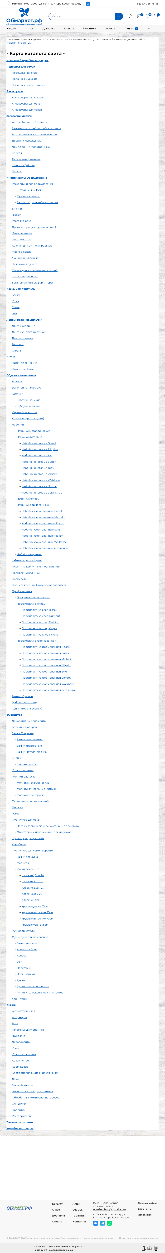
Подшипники (26, 974)
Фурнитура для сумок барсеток (33, 850)
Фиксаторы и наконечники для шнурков (44, 832)
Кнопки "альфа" (27, 764)
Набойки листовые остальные (42, 492)
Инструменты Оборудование (26, 177)
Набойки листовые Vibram (39, 474)
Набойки (18, 424)
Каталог (11, 28)
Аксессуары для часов (27, 109)
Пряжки (17, 807)
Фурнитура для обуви (26, 819)
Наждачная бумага (24, 264)
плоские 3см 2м (32, 893)
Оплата (69, 28)
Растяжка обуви (22, 220)
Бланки (17, 208)
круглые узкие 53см (35, 906)
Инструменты (21, 239)
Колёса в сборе (27, 949)
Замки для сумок (28, 856)
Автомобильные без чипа (29, 122)
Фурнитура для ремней (28, 838)
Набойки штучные (29, 554)
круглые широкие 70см (37, 918)
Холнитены (19, 998)
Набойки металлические (33, 430)
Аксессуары (14, 91)
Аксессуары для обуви (27, 103)
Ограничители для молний (30, 801)
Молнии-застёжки (24, 776)
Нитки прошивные (24, 362)
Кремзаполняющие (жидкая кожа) (35, 1072)
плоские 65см (31, 899)
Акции (129, 28)
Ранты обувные (22, 696)
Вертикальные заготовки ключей (34, 134)
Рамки (16, 813)
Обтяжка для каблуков (27, 560)
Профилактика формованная (36, 640)
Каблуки (17, 393)
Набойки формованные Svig (41, 529)
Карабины (19, 844)
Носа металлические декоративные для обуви (48, 826)
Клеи (15, 1048)
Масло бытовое (22, 1085)
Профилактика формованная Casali (45, 653)
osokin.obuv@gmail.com (109, 1209)
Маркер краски (22, 251)
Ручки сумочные (28, 869)
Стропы (17, 350)
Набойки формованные (33, 504)
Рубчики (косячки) (24, 702)
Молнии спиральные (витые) (36, 788)
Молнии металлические (33, 782)
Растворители (21, 1116)
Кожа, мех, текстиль (20, 288)
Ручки (21, 980)
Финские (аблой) (23, 165)
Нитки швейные (23, 369)
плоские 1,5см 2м (33, 875)
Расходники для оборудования (33, 183)
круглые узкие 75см (35, 924)
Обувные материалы (21, 375)
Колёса (21, 955)
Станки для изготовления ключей (35, 270)
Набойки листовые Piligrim (40, 449)
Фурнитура (14, 714)
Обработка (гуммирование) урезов (35, 1097)
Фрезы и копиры (28, 196)
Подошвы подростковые (28, 85)
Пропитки (18, 1109)
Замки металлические (32, 751)
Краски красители (24, 1054)
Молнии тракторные (30, 795)
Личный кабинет (148, 1203)
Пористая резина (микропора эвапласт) (39, 585)
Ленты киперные (23, 325)
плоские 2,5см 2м (33, 887)
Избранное (145, 1214)
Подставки (24, 967)
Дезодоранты (21, 1041)
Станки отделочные (25, 276)
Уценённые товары (20, 1128)
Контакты (79, 1221)
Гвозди (16, 214)
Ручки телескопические (33, 986)
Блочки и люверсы (24, 727)
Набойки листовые (29, 437)
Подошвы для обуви (20, 66)
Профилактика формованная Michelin (47, 659)
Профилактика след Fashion (40, 622)
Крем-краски (20, 1066)
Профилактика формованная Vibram (46, 677)
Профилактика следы (31, 603)
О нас (30, 28)
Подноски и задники (26, 572)
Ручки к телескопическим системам (41, 992)
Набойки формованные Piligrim (43, 523)
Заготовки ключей (19, 116)
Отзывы (110, 28)
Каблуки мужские (29, 406)
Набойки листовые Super (39, 461)
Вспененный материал (27, 387)
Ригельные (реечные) (26, 159)
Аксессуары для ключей (28, 97)
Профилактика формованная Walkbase (48, 684)
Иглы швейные (22, 233)
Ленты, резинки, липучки (24, 319)
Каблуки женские (28, 400)
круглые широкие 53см (37, 912)
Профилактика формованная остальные (49, 690)
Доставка (49, 28)
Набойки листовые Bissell (39, 443)
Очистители (20, 1103)
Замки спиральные (30, 739)
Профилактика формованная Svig (44, 671)
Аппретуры (19, 1017)
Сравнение (145, 1208)
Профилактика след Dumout (41, 615)
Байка (16, 295)
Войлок (17, 381)
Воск (15, 1023)
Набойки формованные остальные (45, 548)
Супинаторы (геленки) (27, 708)
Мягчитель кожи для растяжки (32, 1091)
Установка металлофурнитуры (32, 282)
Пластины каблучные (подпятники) (36, 566)
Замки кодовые (27, 943)
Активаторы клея (23, 1011)
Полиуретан (20, 579)
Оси (19, 961)
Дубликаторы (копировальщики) (34, 227)
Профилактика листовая (33, 597)
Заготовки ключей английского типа (36, 128)
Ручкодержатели (23, 930)
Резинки (18, 344)
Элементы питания (19, 1122)
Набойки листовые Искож (39, 486)
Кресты (17, 153)
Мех (14, 313)
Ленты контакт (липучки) (28, 332)
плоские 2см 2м (32, 881)
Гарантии (89, 28)
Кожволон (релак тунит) (28, 418)
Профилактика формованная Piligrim (46, 665)
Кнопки (17, 757)
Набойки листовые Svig (37, 455)
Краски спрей (21, 1060)
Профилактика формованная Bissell (46, 646)
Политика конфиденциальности (139, 1238)
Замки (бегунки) (23, 733)
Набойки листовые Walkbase (41, 480)
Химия (11, 1004)
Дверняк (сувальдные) (27, 140)
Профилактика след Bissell (39, 609)
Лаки (15, 1079)
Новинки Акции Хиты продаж (27, 60)
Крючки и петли (23, 770)
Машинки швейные (25, 258)
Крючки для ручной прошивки (32, 245)
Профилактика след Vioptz (39, 628)
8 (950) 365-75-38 (148, 3)
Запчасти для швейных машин (37, 202)
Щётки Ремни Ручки (30, 190)
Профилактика (22, 591)
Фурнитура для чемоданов (30, 937)
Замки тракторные (29, 745)
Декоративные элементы (29, 721)
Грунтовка (18, 1035)
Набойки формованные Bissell (42, 511)
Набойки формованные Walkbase (44, 542)
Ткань (15, 307)
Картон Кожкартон (24, 412)
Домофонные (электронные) (31, 146)
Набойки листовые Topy (38, 467)
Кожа (15, 301)
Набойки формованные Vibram (42, 535)
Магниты (23, 862)
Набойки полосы (28, 498)
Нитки (10, 356)
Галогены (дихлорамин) (28, 1029)
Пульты (17, 171)
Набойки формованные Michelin (43, 517)
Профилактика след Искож (40, 634)
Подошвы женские (24, 72)
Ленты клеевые (22, 338)
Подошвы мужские (25, 78)
